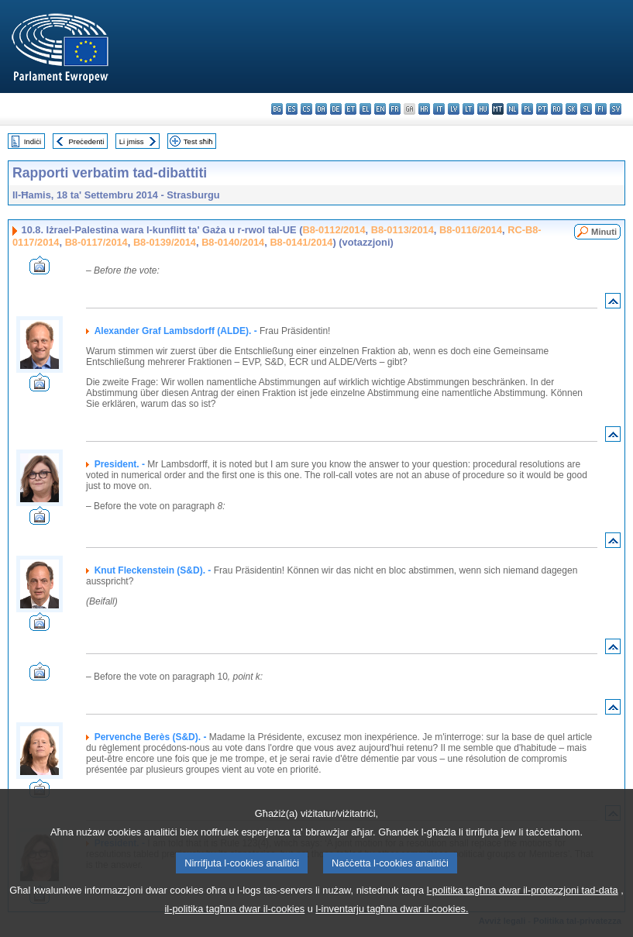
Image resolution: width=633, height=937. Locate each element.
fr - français (395, 109)
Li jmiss (131, 141)
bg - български (277, 109)
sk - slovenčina (571, 109)
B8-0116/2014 (470, 230)
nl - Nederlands (512, 109)
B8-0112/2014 (333, 230)
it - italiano (439, 109)
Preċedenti (86, 141)
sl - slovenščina (586, 109)
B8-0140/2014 (232, 242)
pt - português (542, 109)
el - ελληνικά (365, 109)
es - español (292, 109)
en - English (380, 109)
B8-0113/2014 (402, 230)
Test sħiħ (198, 141)
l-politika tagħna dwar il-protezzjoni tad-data (522, 911)
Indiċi (32, 141)
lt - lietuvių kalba (468, 109)
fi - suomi (601, 109)
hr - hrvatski (424, 109)
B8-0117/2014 (96, 242)
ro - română (556, 109)
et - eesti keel (350, 109)
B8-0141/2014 (301, 242)
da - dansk (321, 109)
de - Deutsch (336, 109)
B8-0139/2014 (164, 242)
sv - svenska (615, 109)
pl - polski (527, 109)
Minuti (604, 231)
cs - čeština (306, 109)
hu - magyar (483, 109)
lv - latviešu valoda (453, 109)
